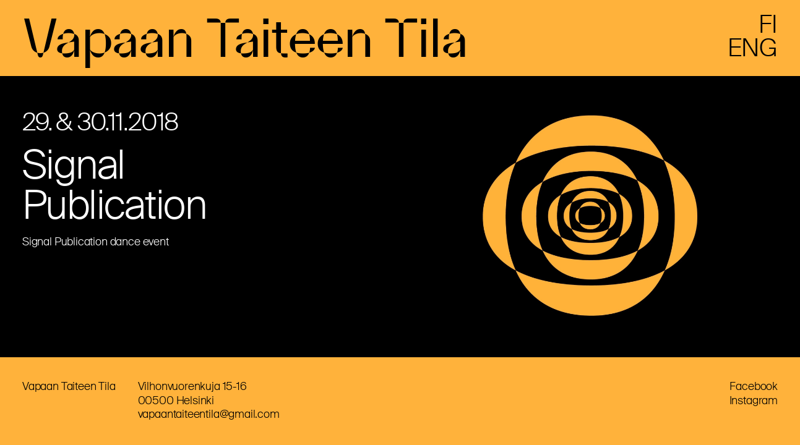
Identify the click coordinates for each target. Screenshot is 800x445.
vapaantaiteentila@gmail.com (209, 414)
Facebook (753, 386)
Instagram (753, 400)
